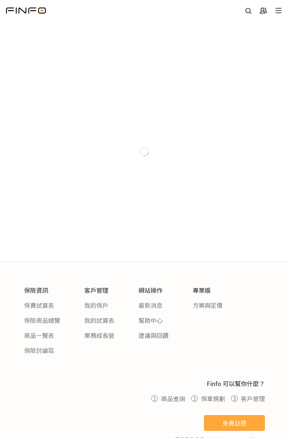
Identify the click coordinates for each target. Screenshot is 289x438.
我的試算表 (99, 320)
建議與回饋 (153, 335)
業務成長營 (99, 335)
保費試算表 (39, 305)
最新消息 (150, 305)
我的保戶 (96, 305)
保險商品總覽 (42, 320)
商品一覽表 (39, 335)
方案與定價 (208, 305)
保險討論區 (39, 350)
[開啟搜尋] (248, 11)
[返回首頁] (26, 10)
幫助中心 (150, 320)
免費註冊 (234, 422)
